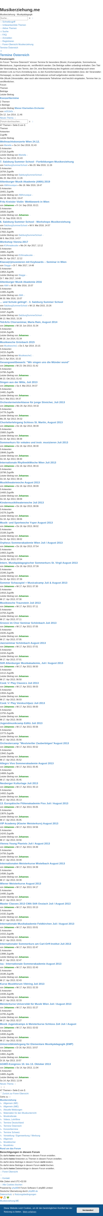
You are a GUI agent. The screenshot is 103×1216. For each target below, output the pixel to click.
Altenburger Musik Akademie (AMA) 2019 (25, 181)
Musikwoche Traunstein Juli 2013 (20, 602)
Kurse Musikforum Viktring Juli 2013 (22, 983)
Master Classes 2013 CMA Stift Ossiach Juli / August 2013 (35, 903)
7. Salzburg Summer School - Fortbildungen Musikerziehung (37, 161)
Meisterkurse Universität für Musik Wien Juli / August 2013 (35, 1004)
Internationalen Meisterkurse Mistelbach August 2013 (32, 863)
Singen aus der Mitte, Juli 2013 (18, 382)
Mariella (8, 145)
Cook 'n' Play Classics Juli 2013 (19, 683)
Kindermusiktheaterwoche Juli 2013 (22, 502)
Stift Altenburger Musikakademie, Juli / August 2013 (31, 663)
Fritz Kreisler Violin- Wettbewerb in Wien (24, 201)
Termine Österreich (14, 55)
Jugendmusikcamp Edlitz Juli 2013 (21, 723)
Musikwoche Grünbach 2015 (17, 342)
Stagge (7, 265)
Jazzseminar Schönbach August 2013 (23, 643)
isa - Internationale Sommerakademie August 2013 (30, 963)
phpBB (15, 1188)
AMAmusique (10, 185)
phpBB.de (33, 1191)
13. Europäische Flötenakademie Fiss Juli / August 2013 (34, 803)
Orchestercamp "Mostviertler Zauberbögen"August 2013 (34, 743)
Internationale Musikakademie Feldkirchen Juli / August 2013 (37, 923)
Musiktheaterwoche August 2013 (20, 482)
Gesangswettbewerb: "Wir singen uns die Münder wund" (34, 362)
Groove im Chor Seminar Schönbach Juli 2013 (28, 622)
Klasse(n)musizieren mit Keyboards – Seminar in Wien (33, 262)
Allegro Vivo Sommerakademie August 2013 (27, 763)
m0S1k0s (8, 111)
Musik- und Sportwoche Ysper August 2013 (26, 522)
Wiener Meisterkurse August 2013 (20, 883)
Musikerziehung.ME (9, 1201)
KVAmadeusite (11, 245)
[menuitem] (13, 25)
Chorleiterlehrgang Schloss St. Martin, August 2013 (31, 422)
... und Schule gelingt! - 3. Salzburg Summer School (31, 302)
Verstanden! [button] (87, 1210)
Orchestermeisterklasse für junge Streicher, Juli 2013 (32, 402)
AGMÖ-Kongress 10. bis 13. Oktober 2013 (25, 1064)
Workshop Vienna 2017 (14, 241)
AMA (6, 285)
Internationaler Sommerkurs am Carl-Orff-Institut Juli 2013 (35, 943)
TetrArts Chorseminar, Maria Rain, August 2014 (28, 322)
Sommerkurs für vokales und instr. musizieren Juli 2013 (34, 442)
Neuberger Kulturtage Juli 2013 (19, 783)
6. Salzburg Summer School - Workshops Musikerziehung (35, 221)
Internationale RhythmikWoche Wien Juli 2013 (28, 462)
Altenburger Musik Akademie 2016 (21, 281)
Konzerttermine (9, 98)
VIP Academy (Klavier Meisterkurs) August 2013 (29, 823)
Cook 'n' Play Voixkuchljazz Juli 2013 (22, 703)
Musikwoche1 (10, 346)
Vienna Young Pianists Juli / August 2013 (25, 843)
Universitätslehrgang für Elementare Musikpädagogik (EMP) (36, 1044)
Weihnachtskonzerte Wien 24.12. (20, 141)
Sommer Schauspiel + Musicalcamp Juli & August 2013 (33, 582)
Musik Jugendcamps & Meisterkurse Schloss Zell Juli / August (38, 1024)
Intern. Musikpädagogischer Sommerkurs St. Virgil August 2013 (39, 562)
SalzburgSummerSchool (15, 165)
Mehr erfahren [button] (29, 1212)
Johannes (9, 205)
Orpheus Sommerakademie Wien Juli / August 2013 (31, 542)
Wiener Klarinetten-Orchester (29, 108)
